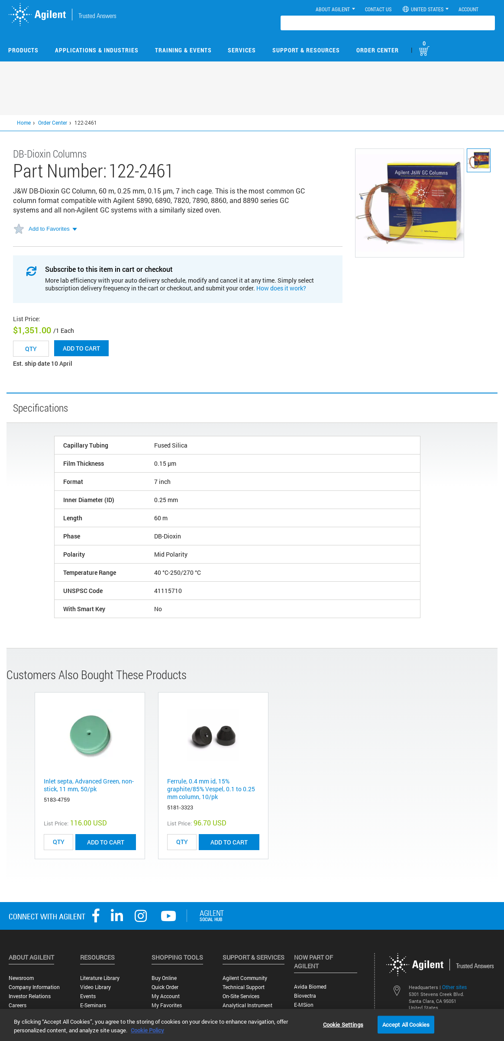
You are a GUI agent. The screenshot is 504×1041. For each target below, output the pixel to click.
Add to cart (81, 348)
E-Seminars (93, 1005)
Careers (17, 1005)
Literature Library (100, 978)
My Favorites (167, 1005)
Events (88, 996)
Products (23, 50)
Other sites (454, 986)
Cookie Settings (343, 1024)
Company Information (34, 987)
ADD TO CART (105, 842)
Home (24, 122)
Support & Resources (306, 50)
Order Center (377, 50)
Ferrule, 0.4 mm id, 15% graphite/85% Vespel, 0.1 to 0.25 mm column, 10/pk (211, 789)
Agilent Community (245, 978)
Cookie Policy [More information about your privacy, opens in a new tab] (147, 1030)
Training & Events (183, 50)
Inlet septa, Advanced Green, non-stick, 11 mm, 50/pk (89, 785)
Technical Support (244, 987)
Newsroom (21, 978)
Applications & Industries (97, 50)
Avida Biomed (310, 986)
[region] (252, 1025)
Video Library (95, 987)
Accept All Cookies (406, 1024)
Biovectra (305, 996)
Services (242, 50)
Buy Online (164, 978)
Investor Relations (30, 996)
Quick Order (165, 987)
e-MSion (303, 1005)
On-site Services (241, 996)
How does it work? (281, 288)
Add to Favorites (49, 229)
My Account (166, 996)
